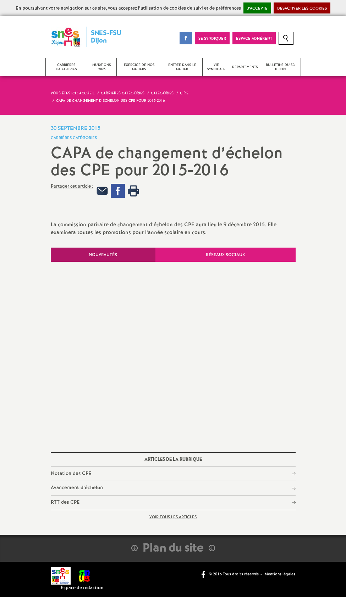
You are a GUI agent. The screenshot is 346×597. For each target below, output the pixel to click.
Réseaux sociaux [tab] (225, 255)
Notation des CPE (71, 473)
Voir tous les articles (173, 517)
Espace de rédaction (82, 588)
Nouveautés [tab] (103, 255)
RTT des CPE (65, 502)
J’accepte (257, 8)
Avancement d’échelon (77, 487)
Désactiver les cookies (302, 8)
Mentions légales (280, 574)
